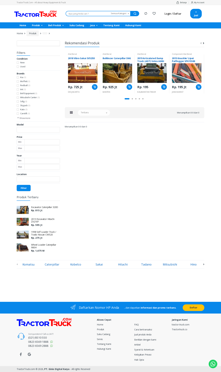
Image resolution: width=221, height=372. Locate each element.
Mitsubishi (170, 264)
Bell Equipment (28, 93)
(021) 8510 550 (37, 337)
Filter (24, 188)
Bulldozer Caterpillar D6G (117, 58)
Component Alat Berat (182, 54)
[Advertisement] (62, 285)
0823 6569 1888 (38, 342)
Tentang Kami (111, 25)
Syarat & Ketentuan (144, 349)
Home (23, 25)
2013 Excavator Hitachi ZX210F (42, 220)
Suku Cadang (76, 25)
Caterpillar (52, 264)
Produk (36, 25)
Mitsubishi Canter (30, 97)
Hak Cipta (139, 359)
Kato (23, 109)
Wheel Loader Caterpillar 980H (43, 246)
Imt (23, 89)
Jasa (92, 25)
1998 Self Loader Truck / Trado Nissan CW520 (43, 233)
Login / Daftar (173, 13)
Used (22, 66)
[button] (120, 13)
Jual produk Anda (142, 334)
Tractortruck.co (179, 329)
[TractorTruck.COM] (35, 14)
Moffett (25, 81)
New (22, 62)
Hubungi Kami (133, 25)
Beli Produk (54, 25)
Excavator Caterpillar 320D (44, 207)
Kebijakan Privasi (142, 354)
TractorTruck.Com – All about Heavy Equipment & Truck (41, 2)
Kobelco (75, 264)
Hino (193, 264)
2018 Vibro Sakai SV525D (81, 58)
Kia (23, 77)
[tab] (71, 112)
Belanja (181, 2)
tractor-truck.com (181, 324)
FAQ (136, 324)
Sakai (99, 264)
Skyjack (25, 105)
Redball (25, 85)
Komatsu (28, 264)
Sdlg (23, 101)
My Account (197, 2)
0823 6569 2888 (38, 346)
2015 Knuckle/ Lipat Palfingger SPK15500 (183, 60)
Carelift (25, 113)
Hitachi (123, 264)
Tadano (146, 264)
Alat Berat (72, 54)
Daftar (193, 307)
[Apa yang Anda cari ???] (88, 13)
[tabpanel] (82, 74)
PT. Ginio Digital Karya (56, 369)
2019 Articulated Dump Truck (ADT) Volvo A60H (150, 60)
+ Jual (196, 13)
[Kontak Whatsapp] (213, 364)
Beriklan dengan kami (145, 339)
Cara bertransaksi (143, 329)
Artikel (137, 344)
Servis (100, 339)
